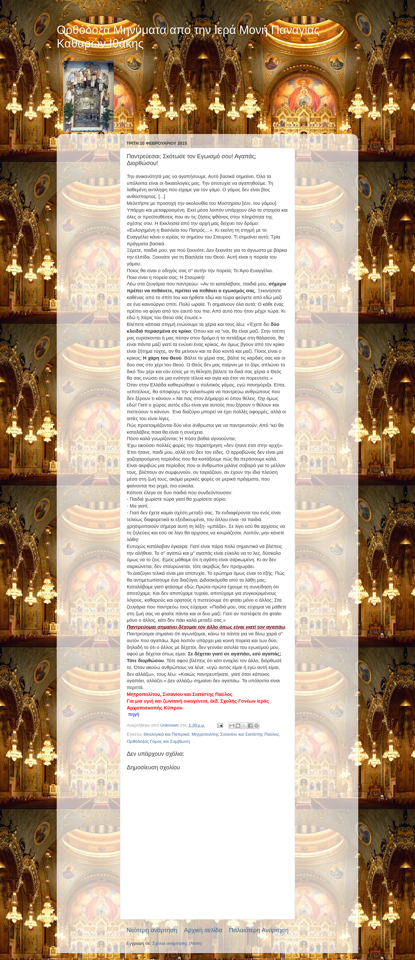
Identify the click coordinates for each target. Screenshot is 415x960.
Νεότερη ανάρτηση (151, 930)
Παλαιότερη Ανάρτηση (259, 930)
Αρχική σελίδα (203, 930)
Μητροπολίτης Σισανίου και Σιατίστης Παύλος (235, 734)
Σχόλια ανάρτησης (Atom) (177, 943)
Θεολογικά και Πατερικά (166, 734)
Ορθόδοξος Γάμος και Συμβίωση (158, 741)
